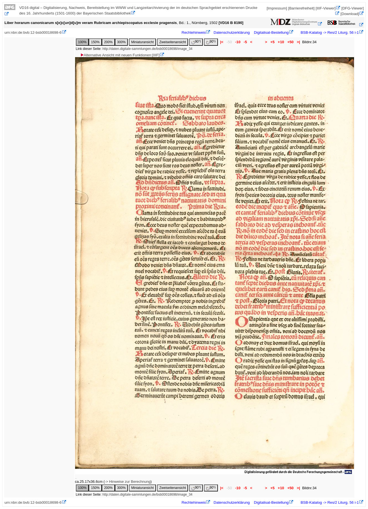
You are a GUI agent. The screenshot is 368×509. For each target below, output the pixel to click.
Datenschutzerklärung (232, 32)
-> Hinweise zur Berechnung (127, 481)
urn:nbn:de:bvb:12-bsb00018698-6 (33, 32)
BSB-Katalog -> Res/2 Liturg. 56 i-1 (329, 32)
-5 (245, 42)
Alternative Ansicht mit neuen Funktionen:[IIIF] (120, 55)
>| (298, 42)
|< (221, 42)
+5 (272, 42)
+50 (290, 42)
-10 (238, 42)
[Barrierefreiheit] (301, 8)
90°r (211, 42)
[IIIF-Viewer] (326, 8)
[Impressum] (277, 8)
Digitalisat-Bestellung (271, 32)
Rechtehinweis (194, 32)
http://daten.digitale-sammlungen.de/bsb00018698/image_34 (147, 49)
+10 (281, 42)
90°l (196, 42)
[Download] (349, 14)
